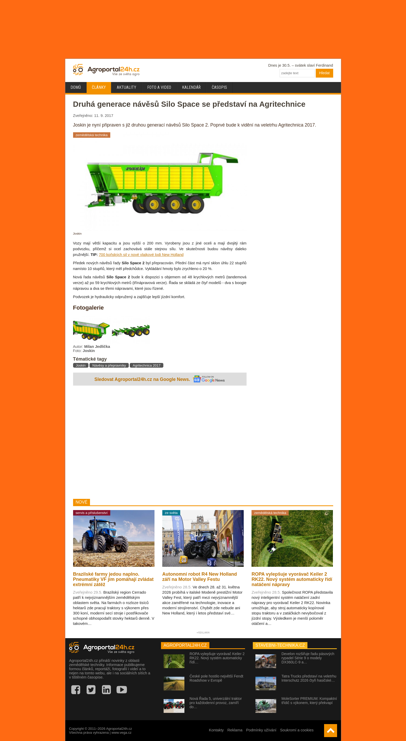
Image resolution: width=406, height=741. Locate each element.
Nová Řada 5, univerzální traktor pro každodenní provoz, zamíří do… (216, 702)
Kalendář (191, 87)
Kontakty (216, 730)
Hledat (324, 73)
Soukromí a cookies (297, 730)
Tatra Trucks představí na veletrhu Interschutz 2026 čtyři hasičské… (308, 678)
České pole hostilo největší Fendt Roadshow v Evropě (216, 678)
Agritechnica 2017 (146, 365)
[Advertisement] (160, 443)
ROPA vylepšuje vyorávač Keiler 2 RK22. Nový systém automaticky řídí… (217, 658)
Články (99, 87)
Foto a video (159, 87)
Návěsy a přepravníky (109, 365)
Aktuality (126, 87)
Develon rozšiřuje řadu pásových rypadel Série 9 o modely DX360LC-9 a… (307, 658)
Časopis (219, 87)
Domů (75, 87)
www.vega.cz (122, 732)
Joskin (81, 365)
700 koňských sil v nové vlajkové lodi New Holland (141, 255)
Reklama (234, 730)
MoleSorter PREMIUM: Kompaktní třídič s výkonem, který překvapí (309, 700)
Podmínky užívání (261, 730)
